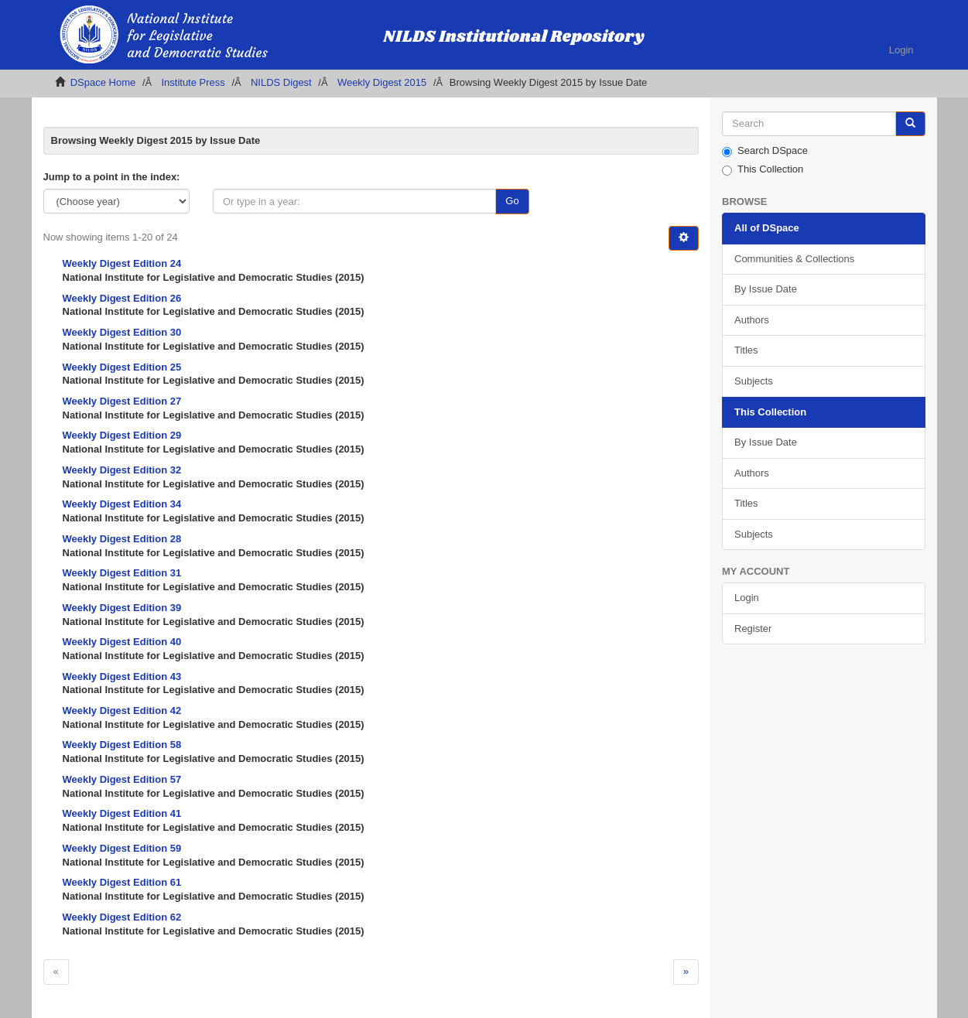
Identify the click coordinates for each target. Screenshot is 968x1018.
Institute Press (192, 82)
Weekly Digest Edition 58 (122, 744)
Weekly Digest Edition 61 (122, 882)
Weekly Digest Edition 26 (122, 298)
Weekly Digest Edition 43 (122, 676)
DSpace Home (103, 82)
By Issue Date (765, 289)
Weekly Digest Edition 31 (122, 573)
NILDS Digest (281, 82)
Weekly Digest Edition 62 (122, 917)
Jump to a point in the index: (111, 177)
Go (511, 201)
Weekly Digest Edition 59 (122, 848)
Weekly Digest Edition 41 (122, 813)
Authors (751, 320)
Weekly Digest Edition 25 (122, 367)
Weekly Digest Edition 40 (122, 641)
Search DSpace (765, 151)
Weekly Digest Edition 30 (122, 332)
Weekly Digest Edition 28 (122, 539)
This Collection (762, 169)
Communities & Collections (794, 259)
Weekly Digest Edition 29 (122, 435)
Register (752, 628)
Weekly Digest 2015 (381, 82)
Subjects (753, 381)
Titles (746, 350)
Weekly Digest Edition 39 (122, 607)
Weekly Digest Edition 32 (122, 470)
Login (746, 597)
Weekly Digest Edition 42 (122, 710)
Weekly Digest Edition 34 (122, 504)
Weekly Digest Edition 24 (122, 263)
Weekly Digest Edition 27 (122, 401)
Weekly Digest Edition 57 (122, 779)
